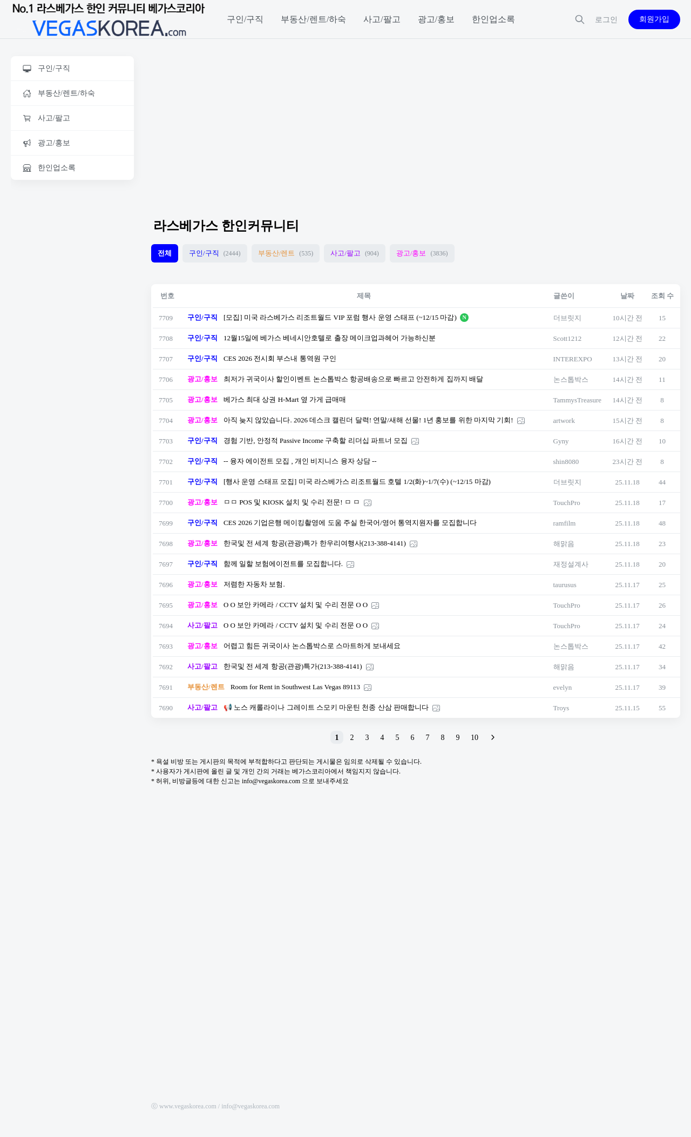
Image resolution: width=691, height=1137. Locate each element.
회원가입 (654, 19)
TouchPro (566, 502)
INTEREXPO (572, 358)
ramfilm (564, 523)
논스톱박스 (570, 379)
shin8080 (566, 461)
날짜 (627, 296)
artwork (564, 420)
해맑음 (563, 543)
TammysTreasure (577, 399)
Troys (561, 707)
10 (474, 738)
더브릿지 (567, 317)
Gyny (561, 441)
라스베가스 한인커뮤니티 (226, 226)
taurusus (565, 584)
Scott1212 (567, 338)
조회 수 (662, 296)
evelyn (562, 687)
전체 (165, 253)
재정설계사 (570, 564)
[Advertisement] (72, 355)
